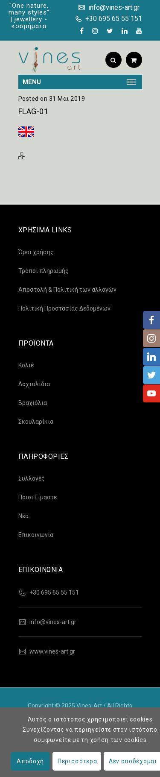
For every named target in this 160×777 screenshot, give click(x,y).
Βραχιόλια (32, 402)
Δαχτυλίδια (34, 384)
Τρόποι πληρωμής (43, 270)
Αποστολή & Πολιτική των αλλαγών (67, 289)
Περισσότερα (77, 761)
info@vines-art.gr (113, 7)
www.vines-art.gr (52, 651)
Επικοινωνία (35, 534)
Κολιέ (26, 365)
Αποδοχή (30, 761)
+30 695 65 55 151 (113, 19)
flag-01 (33, 111)
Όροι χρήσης (36, 252)
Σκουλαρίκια (35, 421)
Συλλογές (31, 478)
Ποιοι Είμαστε (37, 497)
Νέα (23, 516)
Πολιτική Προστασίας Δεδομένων (64, 308)
